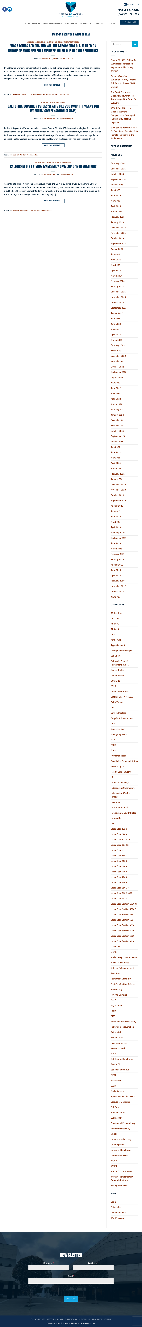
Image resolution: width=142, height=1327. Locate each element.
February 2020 (118, 532)
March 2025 (116, 211)
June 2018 (116, 570)
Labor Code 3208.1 (120, 834)
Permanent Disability (121, 978)
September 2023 (119, 307)
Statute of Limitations (121, 1102)
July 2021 (115, 447)
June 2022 (116, 388)
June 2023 (116, 324)
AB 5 (113, 634)
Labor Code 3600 (119, 861)
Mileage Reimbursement (122, 968)
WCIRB (114, 1166)
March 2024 (116, 275)
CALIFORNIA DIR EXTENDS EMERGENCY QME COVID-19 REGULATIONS (53, 166)
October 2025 (117, 174)
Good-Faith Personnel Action (124, 761)
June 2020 (116, 516)
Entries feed (116, 1207)
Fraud (113, 750)
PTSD (113, 1010)
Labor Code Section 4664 (123, 919)
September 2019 (119, 538)
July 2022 (115, 382)
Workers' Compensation (71, 42)
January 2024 (117, 286)
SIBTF (113, 1075)
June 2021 (116, 452)
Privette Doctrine (119, 994)
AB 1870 (115, 623)
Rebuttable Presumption (122, 1027)
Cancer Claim (117, 670)
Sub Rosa (115, 1107)
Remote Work (117, 1037)
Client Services (32, 23)
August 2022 (117, 377)
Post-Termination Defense (123, 984)
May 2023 (115, 329)
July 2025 (115, 190)
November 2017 (118, 586)
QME (53, 162)
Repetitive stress (119, 1043)
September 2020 (119, 500)
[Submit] (135, 44)
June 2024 (116, 259)
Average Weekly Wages (121, 650)
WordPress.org (117, 1218)
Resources (101, 23)
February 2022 (118, 409)
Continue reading (53, 85)
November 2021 (118, 425)
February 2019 (118, 554)
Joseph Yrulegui (66, 59)
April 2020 (116, 527)
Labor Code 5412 (119, 898)
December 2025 (118, 168)
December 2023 (118, 291)
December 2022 (118, 356)
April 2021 (116, 463)
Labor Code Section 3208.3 (123, 909)
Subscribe (71, 1299)
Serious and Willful (56, 42)
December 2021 (118, 420)
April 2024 (116, 270)
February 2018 (118, 580)
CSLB (113, 686)
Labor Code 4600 (119, 877)
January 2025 (117, 222)
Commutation (117, 675)
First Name (48, 1263)
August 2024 (117, 249)
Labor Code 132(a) (119, 828)
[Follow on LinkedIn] (9, 9)
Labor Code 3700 (119, 866)
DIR (112, 707)
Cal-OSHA (115, 656)
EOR (113, 739)
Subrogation (116, 1117)
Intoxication (116, 818)
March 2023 (116, 340)
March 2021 (116, 468)
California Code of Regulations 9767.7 (120, 663)
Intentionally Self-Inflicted (123, 813)
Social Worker (117, 1091)
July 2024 (115, 254)
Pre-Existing (116, 989)
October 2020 (117, 495)
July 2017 (115, 596)
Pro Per (114, 1000)
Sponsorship (86, 23)
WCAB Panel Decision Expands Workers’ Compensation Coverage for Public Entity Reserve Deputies (124, 115)
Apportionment (118, 645)
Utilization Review (119, 1155)
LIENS (114, 952)
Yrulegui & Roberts (119, 1185)
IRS (112, 823)
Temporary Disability (120, 1128)
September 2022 (119, 372)
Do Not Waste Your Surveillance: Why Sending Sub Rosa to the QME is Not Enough (124, 81)
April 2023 (116, 334)
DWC (113, 723)
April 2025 (116, 206)
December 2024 (118, 227)
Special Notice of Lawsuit (123, 1096)
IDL (112, 777)
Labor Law (115, 946)
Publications (71, 23)
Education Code (118, 729)
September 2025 (119, 179)
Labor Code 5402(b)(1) (121, 893)
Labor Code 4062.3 (120, 871)
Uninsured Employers (121, 1150)
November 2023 (118, 297)
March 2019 (116, 548)
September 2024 (119, 243)
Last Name (93, 1263)
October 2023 (117, 302)
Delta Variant (46, 162)
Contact (113, 23)
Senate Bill (44, 102)
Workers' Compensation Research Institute (122, 1178)
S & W (46, 42)
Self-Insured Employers (122, 1059)
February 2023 (118, 345)
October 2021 (117, 431)
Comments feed (118, 1212)
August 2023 (117, 313)
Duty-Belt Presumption (122, 718)
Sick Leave (116, 1080)
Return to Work (118, 1048)
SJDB (113, 1085)
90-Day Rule (117, 613)
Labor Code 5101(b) (120, 887)
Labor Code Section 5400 (123, 936)
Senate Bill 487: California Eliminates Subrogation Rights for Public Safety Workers (123, 65)
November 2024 (118, 233)
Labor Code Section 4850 (123, 925)
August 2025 (117, 184)
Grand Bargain (117, 766)
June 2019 (116, 543)
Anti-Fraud (116, 639)
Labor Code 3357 (119, 855)
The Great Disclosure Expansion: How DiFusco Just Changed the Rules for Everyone (123, 97)
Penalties (115, 973)
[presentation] (43, 1291)
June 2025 (116, 195)
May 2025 (115, 200)
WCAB (114, 1160)
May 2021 (115, 457)
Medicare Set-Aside (120, 962)
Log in (113, 1202)
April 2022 (116, 398)
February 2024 (118, 281)
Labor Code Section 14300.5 (124, 904)
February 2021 (118, 473)
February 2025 (118, 217)
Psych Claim (116, 1005)
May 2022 (115, 393)
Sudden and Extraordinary (123, 1123)
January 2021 (117, 479)
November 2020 (118, 489)
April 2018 (116, 575)
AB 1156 (115, 618)
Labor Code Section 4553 (35, 42)
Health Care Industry (121, 771)
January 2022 (117, 415)
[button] (131, 4)
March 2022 (116, 404)
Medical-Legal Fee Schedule (124, 957)
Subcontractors (118, 1112)
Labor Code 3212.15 (120, 839)
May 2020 (115, 522)
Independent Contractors (123, 788)
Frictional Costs (118, 755)
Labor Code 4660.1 (120, 882)
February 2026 (118, 163)
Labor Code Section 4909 (123, 930)
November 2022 (118, 361)
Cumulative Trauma (120, 691)
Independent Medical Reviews (121, 795)
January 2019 (117, 559)
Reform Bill (116, 1032)
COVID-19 (38, 162)
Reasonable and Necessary (123, 1021)
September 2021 (119, 436)
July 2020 (115, 511)
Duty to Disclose (118, 713)
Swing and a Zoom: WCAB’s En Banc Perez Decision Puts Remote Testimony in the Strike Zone (124, 133)
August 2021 (117, 441)
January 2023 (117, 350)
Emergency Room (119, 734)
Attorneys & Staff (52, 23)
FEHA (113, 745)
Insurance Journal (119, 807)
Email (71, 1276)
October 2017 (117, 591)
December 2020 (118, 484)
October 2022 (117, 366)
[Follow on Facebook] (4, 9)
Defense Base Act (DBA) (122, 696)
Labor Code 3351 (119, 850)
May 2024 (115, 265)
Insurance (115, 802)
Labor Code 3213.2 (120, 845)
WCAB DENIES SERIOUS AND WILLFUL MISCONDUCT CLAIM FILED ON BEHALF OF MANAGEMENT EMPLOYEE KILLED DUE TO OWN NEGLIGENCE (53, 48)
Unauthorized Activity (121, 1139)
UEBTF (114, 1134)
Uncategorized (117, 1144)
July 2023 (115, 318)
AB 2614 (115, 629)
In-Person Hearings (120, 782)
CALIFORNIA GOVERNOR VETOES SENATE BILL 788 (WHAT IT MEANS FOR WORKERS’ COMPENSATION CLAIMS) (53, 108)
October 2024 (117, 238)
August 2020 (117, 506)
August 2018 (117, 564)
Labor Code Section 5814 (123, 941)
